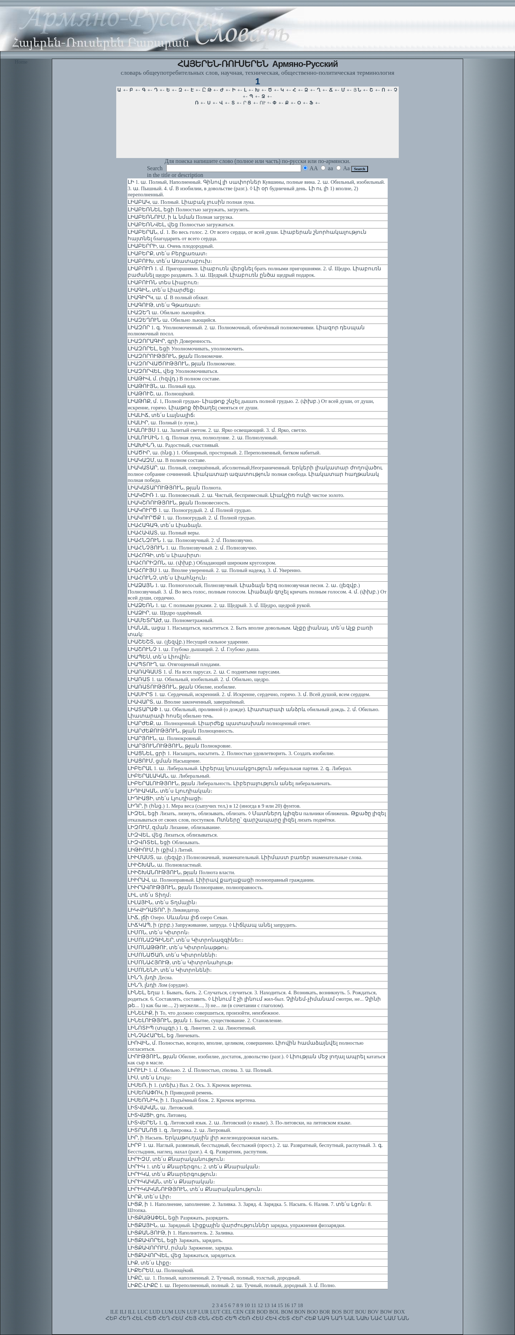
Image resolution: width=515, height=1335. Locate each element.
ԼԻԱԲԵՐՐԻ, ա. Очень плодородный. (171, 246)
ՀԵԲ (111, 1318)
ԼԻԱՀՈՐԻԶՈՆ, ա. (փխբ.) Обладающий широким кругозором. (202, 563)
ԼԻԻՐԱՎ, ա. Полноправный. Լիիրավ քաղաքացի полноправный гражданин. (221, 880)
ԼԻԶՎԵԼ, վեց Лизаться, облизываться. (173, 835)
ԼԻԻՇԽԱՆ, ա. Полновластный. (165, 865)
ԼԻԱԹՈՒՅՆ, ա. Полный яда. (162, 386)
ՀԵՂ (164, 1318)
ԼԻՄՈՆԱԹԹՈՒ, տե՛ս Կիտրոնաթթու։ (178, 947)
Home (21, 62)
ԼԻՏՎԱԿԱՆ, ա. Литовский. (161, 1107)
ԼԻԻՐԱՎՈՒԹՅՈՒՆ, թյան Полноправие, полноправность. (195, 887)
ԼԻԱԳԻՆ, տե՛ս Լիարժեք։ (161, 290)
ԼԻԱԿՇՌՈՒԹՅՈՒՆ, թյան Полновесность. (179, 503)
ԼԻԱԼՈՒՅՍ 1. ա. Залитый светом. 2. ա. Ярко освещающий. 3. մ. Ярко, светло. (217, 430)
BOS (337, 1312)
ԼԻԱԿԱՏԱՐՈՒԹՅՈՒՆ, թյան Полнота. (175, 488)
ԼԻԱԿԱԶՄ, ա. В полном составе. (167, 460)
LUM (167, 1312)
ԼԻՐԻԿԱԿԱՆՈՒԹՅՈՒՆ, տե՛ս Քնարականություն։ (195, 1189)
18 (300, 1305)
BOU (360, 1312)
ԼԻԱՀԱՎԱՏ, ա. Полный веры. (164, 533)
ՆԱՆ (403, 1318)
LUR (203, 1312)
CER (250, 1312)
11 (253, 1305)
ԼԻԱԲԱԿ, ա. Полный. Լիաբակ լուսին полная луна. (191, 202)
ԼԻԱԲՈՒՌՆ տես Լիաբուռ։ (163, 282)
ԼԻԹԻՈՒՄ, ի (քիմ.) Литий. (160, 850)
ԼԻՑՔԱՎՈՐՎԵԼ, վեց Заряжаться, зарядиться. (182, 1255)
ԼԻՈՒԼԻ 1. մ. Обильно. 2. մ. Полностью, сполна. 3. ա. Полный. (200, 1070)
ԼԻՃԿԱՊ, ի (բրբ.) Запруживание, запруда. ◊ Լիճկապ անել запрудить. (212, 925)
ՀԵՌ (244, 1318)
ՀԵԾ (150, 1318)
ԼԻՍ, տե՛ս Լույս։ (150, 1077)
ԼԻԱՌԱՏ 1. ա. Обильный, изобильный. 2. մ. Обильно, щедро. (199, 679)
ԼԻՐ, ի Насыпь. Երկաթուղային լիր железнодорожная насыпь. (203, 1138)
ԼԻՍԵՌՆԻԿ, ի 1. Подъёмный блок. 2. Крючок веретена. (192, 1100)
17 (293, 1305)
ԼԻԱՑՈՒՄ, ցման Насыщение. (164, 761)
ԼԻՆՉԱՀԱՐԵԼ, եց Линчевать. (164, 1035)
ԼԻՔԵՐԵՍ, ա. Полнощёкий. (161, 1270)
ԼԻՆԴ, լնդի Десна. (150, 977)
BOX (399, 1312)
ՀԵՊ (231, 1318)
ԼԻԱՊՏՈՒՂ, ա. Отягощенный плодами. (174, 664)
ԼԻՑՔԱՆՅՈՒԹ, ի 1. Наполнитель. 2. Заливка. (181, 1233)
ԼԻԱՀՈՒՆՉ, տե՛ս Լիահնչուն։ (167, 578)
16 (287, 1305)
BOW (386, 1312)
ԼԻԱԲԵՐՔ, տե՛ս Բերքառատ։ (167, 253)
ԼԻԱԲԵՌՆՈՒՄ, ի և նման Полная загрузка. (181, 217)
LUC (142, 1312)
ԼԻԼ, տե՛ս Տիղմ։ (149, 895)
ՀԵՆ (204, 1318)
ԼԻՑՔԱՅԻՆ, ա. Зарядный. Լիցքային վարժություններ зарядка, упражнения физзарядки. (236, 1225)
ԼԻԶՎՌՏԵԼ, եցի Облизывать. (164, 842)
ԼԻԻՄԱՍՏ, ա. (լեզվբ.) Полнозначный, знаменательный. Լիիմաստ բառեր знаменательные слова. (245, 857)
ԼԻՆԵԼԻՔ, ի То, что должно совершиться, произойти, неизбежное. (204, 1013)
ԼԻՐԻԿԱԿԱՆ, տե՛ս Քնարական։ (171, 1181)
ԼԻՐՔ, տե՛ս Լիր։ (149, 1196)
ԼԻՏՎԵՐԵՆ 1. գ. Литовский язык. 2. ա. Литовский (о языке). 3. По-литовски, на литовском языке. (240, 1122)
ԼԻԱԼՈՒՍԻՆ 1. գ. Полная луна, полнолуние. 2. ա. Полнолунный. (203, 437)
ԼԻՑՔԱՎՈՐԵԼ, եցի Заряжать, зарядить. (175, 1240)
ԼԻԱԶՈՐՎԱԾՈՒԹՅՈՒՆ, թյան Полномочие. (182, 363)
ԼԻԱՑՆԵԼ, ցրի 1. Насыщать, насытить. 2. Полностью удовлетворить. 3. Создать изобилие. (231, 753)
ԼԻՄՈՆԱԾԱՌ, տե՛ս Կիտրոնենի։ (172, 955)
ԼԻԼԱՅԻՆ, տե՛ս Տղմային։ (162, 902)
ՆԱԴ (337, 1318)
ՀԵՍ (258, 1318)
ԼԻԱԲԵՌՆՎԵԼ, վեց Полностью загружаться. (181, 224)
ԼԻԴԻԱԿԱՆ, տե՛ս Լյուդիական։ (170, 791)
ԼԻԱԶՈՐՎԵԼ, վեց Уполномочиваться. (173, 371)
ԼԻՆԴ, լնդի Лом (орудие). (158, 985)
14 (273, 1305)
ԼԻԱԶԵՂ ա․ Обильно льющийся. (167, 312)
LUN (180, 1312)
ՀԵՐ (297, 1318)
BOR (324, 1312)
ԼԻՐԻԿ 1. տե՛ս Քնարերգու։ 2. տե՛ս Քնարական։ (194, 1166)
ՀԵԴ (125, 1318)
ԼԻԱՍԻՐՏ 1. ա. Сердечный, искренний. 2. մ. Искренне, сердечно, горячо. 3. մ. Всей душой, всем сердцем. (249, 694)
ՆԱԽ (362, 1318)
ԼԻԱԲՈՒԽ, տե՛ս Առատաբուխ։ (170, 261)
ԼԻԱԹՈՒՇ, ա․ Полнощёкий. (161, 393)
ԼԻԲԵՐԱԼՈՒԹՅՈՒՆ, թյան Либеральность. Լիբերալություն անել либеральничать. (230, 783)
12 (260, 1305)
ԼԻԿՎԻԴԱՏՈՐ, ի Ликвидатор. (164, 910)
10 (247, 1305)
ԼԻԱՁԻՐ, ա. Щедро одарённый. (165, 613)
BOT (348, 1312)
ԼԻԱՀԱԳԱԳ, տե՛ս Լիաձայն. (165, 525)
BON (299, 1312)
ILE (114, 1312)
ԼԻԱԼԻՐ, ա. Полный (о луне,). (163, 422)
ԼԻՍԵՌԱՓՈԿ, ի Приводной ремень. (170, 1092)
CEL (227, 1312)
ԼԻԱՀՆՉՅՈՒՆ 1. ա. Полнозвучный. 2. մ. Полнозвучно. (192, 548)
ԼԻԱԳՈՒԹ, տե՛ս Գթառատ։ (164, 305)
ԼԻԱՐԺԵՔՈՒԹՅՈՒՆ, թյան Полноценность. (181, 731)
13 (267, 1305)
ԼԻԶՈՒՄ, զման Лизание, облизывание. (174, 827)
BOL (274, 1312)
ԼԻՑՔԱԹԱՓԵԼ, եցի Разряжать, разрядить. (178, 1218)
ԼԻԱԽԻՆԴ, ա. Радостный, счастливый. (173, 445)
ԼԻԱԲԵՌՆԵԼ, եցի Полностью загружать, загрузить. (189, 209)
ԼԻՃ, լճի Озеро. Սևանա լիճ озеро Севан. (178, 917)
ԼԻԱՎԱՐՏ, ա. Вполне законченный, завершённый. (186, 702)
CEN (238, 1312)
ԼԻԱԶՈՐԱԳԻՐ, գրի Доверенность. (170, 341)
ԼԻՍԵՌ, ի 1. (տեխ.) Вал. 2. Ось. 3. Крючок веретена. (190, 1085)
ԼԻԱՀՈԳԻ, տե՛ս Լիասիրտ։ (164, 555)
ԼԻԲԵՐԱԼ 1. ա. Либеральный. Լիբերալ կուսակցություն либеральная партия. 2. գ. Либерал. (240, 768)
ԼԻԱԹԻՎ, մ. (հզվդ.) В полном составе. (174, 378)
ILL (132, 1312)
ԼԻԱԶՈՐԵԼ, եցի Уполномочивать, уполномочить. (186, 348)
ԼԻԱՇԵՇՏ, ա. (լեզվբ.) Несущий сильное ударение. (188, 642)
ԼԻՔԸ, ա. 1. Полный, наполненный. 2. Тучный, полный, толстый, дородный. (214, 1278)
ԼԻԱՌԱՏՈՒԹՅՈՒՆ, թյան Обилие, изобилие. (182, 687)
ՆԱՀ (376, 1318)
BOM (287, 1312)
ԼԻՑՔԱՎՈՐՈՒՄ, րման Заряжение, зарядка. (180, 1248)
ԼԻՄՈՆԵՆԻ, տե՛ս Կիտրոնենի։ (170, 970)
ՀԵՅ (191, 1318)
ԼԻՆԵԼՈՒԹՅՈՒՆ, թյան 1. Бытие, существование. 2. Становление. (205, 1020)
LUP (192, 1312)
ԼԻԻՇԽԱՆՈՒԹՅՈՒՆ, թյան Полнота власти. (181, 872)
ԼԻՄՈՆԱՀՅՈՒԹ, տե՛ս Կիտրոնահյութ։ (180, 962)
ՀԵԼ (137, 1318)
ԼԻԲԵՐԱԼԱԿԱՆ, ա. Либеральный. (169, 776)
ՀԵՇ (217, 1318)
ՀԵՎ (271, 1318)
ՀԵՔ (310, 1318)
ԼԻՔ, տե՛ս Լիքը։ (149, 1263)
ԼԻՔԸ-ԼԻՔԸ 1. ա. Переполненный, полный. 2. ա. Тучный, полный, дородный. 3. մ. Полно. (232, 1285)
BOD (262, 1312)
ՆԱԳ (323, 1318)
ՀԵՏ (284, 1318)
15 (280, 1305)
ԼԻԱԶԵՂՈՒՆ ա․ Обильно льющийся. (172, 320)
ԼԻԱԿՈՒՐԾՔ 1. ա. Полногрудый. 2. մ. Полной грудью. (192, 518)
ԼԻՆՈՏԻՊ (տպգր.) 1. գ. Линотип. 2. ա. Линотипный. (192, 1028)
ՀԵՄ (177, 1318)
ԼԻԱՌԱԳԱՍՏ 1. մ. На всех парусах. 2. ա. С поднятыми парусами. (204, 672)
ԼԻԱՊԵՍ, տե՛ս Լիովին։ (159, 657)
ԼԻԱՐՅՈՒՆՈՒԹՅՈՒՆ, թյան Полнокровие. (180, 746)
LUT (215, 1312)
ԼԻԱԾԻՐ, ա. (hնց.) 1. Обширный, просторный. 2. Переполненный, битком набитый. (224, 452)
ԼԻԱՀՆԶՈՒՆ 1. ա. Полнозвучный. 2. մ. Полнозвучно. (191, 540)
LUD (154, 1312)
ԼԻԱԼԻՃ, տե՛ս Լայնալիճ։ (161, 415)
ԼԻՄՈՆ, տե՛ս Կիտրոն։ (159, 932)
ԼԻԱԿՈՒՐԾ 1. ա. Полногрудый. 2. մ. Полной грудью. (190, 510)
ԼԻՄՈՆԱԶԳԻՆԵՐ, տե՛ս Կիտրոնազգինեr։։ (186, 940)
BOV (373, 1312)
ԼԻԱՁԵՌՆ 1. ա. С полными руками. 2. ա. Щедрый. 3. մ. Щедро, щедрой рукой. (219, 605)
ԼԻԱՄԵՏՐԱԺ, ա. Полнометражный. (171, 620)
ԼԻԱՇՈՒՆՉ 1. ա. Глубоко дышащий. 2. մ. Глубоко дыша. (194, 649)
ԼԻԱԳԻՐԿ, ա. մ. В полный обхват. (168, 297)
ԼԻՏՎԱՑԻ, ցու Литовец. (157, 1115)
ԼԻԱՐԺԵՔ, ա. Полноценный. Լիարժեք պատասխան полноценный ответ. (219, 723)
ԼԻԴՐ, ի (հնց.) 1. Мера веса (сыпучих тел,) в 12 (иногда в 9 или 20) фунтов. (214, 806)
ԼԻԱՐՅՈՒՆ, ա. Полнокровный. (165, 738)
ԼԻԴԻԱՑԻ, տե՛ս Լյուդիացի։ (165, 798)
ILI (123, 1312)
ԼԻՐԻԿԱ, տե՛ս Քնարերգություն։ (172, 1174)
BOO (312, 1312)
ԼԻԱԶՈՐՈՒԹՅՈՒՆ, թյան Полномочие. (176, 356)
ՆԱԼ (349, 1318)
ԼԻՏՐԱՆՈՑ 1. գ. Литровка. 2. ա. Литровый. (179, 1130)
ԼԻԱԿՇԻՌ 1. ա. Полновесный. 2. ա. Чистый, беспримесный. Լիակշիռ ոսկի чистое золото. (236, 495)
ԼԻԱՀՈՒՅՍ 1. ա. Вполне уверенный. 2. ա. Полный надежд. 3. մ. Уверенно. (214, 570)
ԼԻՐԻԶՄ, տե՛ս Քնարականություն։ (176, 1159)
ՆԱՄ (390, 1318)
